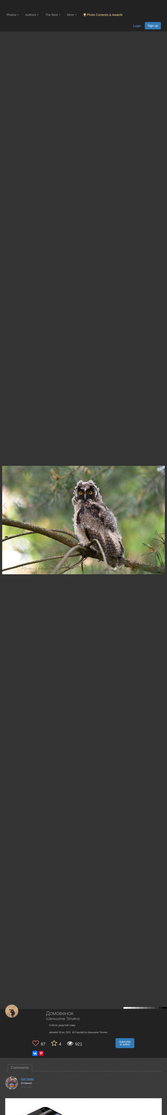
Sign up (153, 25)
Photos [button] (13, 14)
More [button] (72, 14)
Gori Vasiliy (27, 1079)
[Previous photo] (4, 505)
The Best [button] (52, 14)
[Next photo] (162, 505)
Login (137, 25)
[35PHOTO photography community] (23, 5)
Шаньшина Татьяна (63, 1018)
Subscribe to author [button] (125, 1043)
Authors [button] (32, 14)
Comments (20, 1068)
